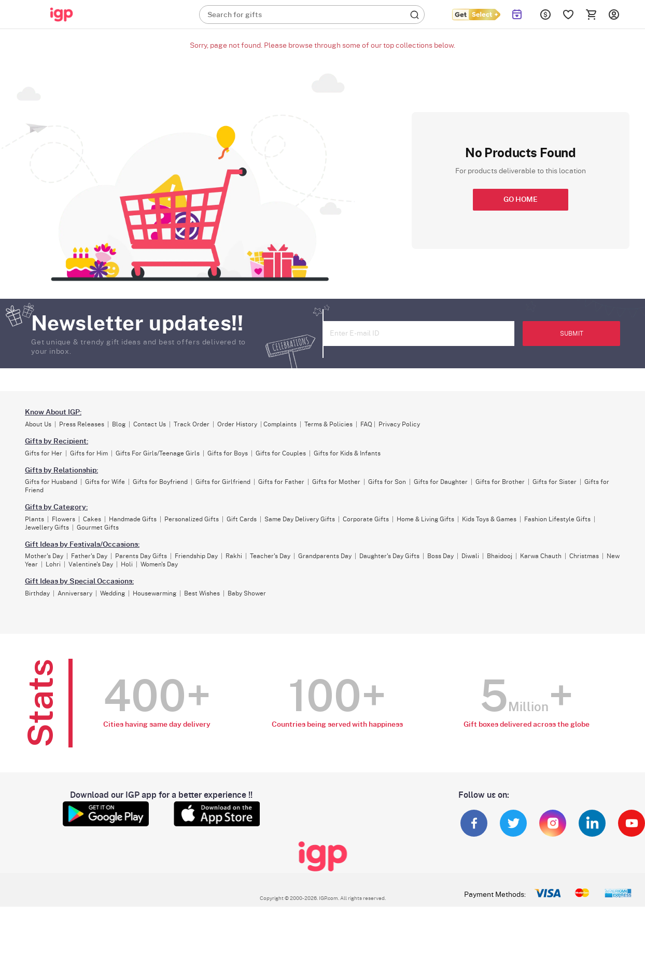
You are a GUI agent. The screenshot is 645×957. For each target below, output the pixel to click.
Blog (118, 424)
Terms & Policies (328, 424)
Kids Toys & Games (489, 519)
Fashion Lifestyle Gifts (557, 519)
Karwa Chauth (541, 556)
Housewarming (154, 593)
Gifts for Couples (281, 453)
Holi (127, 564)
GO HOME (520, 199)
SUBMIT (571, 333)
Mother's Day (44, 556)
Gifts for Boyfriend (160, 482)
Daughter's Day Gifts (389, 556)
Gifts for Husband (51, 482)
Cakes (92, 519)
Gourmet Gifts (98, 527)
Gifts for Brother (500, 482)
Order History (237, 424)
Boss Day (440, 556)
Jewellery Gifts (47, 527)
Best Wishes (202, 593)
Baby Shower (247, 593)
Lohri (53, 564)
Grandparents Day (325, 556)
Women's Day (159, 564)
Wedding (112, 593)
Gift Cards (242, 519)
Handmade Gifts (133, 519)
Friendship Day (196, 556)
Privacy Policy (399, 424)
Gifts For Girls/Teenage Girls (158, 453)
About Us (38, 424)
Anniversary (75, 593)
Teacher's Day (270, 556)
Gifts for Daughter (441, 482)
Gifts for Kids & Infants (347, 453)
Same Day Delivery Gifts (299, 519)
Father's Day (89, 556)
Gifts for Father (281, 482)
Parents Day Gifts (141, 556)
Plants (34, 519)
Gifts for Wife (105, 482)
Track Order (191, 424)
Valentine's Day (90, 564)
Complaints (280, 424)
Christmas (584, 556)
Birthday (37, 593)
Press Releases (81, 424)
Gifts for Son (387, 482)
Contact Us (149, 424)
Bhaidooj (499, 556)
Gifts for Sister (554, 482)
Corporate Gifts (366, 519)
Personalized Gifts (191, 519)
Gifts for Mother (336, 482)
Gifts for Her (43, 453)
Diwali (470, 556)
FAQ (366, 424)
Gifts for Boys (227, 453)
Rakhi (234, 556)
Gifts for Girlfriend (222, 482)
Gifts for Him (89, 453)
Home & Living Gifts (425, 519)
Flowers (63, 519)
